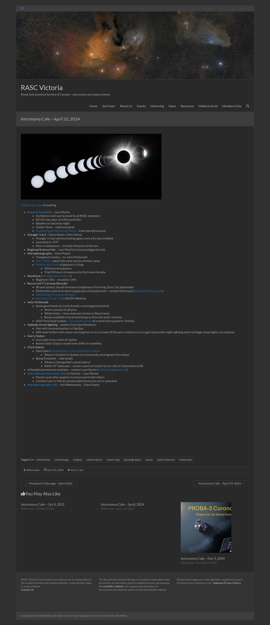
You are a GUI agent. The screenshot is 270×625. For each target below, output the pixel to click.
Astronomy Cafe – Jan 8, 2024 (122, 504)
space (149, 459)
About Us (126, 106)
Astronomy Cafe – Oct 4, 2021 (42, 504)
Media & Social (208, 106)
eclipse (77, 459)
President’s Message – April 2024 (49, 483)
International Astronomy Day (46, 373)
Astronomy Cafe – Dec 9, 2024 (203, 558)
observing (113, 459)
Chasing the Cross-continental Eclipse (75, 351)
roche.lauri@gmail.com (112, 369)
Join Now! (108, 106)
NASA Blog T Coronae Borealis (55, 294)
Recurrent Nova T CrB (50, 298)
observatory (94, 459)
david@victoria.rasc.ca (56, 276)
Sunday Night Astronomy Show (56, 230)
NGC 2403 (43, 260)
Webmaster (33, 470)
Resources (187, 106)
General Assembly (39, 212)
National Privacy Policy (227, 582)
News (172, 106)
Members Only (232, 106)
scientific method (113, 586)
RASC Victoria (42, 87)
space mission (166, 459)
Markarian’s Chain (47, 264)
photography (132, 459)
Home (93, 106)
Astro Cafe (77, 470)
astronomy (43, 459)
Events (141, 106)
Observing (157, 106)
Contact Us (27, 589)
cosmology (62, 459)
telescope (185, 459)
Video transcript (31, 205)
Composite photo (80, 321)
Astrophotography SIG (42, 384)
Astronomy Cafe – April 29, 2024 (221, 483)
